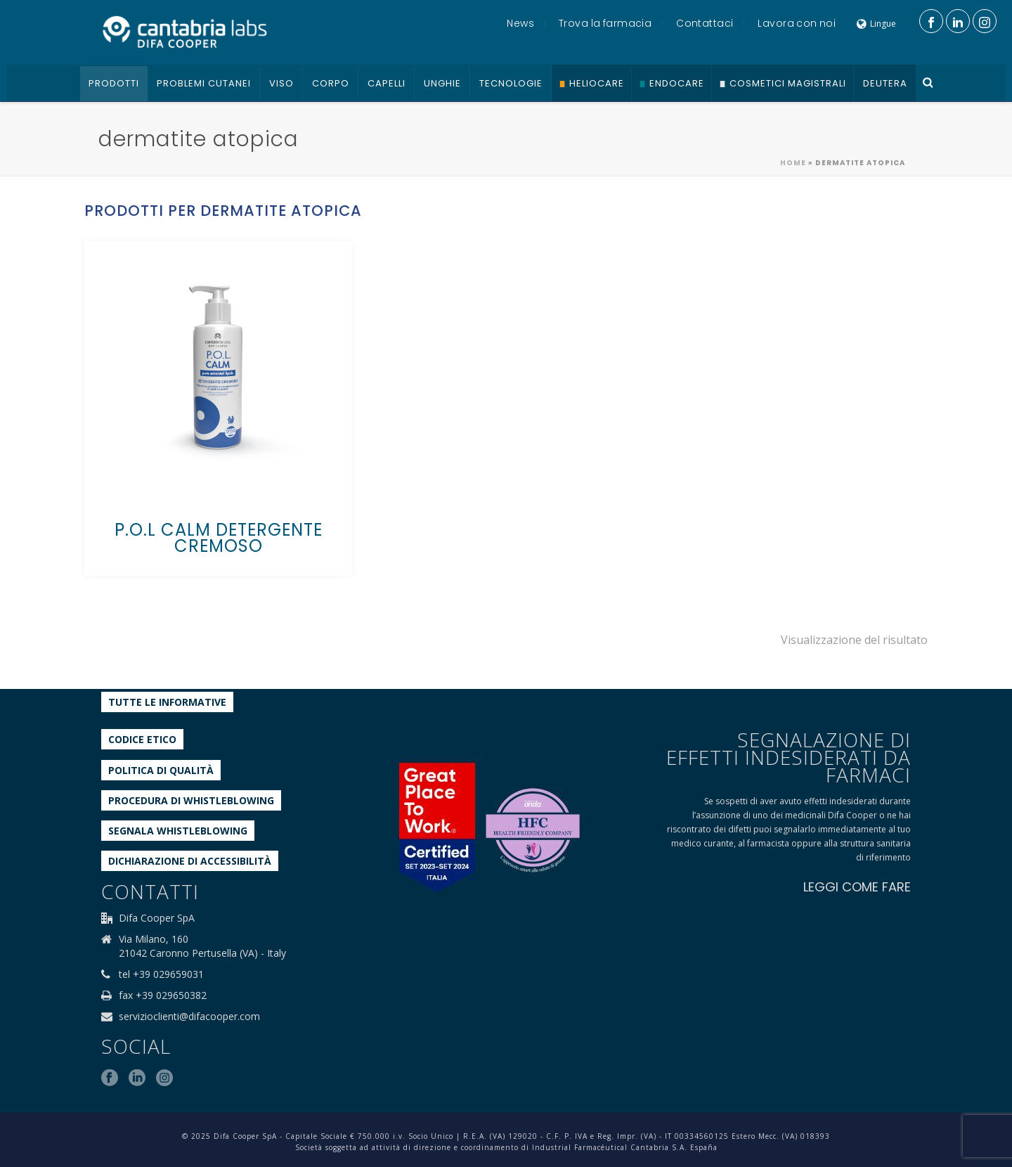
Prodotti (114, 83)
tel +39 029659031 (161, 974)
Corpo (330, 83)
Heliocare (596, 83)
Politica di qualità (161, 770)
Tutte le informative (167, 702)
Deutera (885, 83)
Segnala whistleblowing (177, 830)
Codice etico (142, 739)
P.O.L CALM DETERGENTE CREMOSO (219, 537)
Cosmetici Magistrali (787, 83)
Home (793, 162)
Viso (281, 83)
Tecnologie (511, 83)
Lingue (876, 24)
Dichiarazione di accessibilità (189, 861)
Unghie (442, 83)
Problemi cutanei (204, 83)
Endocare (676, 83)
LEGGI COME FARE (857, 887)
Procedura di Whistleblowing (191, 800)
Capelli (387, 83)
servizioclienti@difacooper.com (189, 1016)
